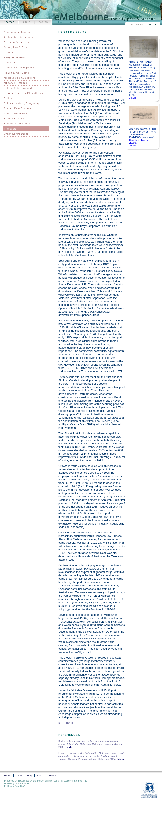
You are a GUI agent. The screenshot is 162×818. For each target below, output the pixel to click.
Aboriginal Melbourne (17, 32)
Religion (9, 98)
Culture (8, 52)
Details (132, 97)
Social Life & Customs (18, 108)
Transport (10, 128)
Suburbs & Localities (17, 123)
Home (61, 22)
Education (10, 62)
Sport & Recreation (16, 113)
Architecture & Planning (19, 37)
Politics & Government (18, 88)
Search (43, 22)
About (73, 22)
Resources (136, 24)
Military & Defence (15, 83)
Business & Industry (16, 42)
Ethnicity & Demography (19, 67)
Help (84, 22)
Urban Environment (16, 134)
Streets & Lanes (14, 118)
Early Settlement (14, 57)
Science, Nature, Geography (21, 103)
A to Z (26, 22)
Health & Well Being (16, 72)
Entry (152, 24)
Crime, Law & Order (16, 47)
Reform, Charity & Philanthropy (23, 93)
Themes (10, 22)
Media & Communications (20, 78)
